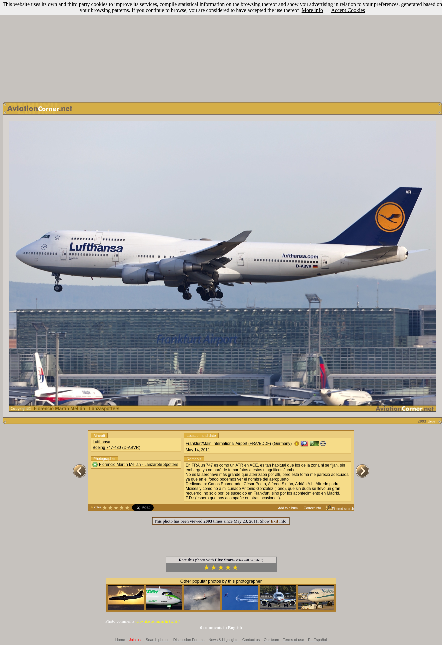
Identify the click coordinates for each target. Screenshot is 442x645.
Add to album (288, 508)
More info (312, 10)
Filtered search (340, 509)
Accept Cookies (348, 10)
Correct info (312, 508)
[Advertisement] (221, 49)
